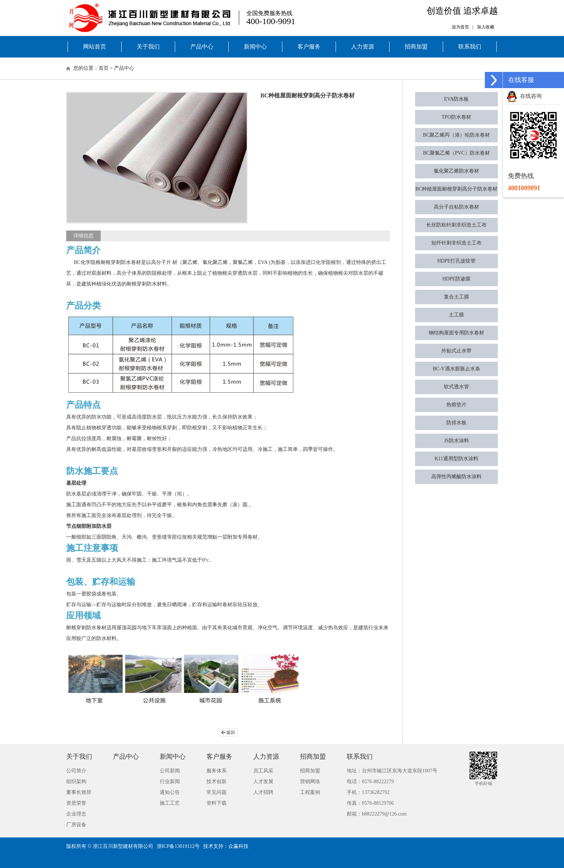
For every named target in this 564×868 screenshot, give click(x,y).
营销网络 (310, 781)
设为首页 (460, 26)
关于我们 (148, 47)
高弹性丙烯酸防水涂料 (456, 476)
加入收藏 (485, 26)
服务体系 (216, 770)
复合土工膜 (456, 297)
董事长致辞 (78, 792)
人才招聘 (263, 792)
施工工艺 (170, 803)
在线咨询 (524, 96)
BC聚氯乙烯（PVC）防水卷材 (456, 153)
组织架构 (76, 781)
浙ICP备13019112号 (178, 846)
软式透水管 (456, 386)
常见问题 (216, 792)
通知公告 (170, 792)
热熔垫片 (456, 404)
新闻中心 (255, 47)
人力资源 (362, 47)
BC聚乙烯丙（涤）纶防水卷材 (456, 135)
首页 (104, 68)
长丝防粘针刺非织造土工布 (456, 225)
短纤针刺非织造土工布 (456, 243)
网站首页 (94, 47)
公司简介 (76, 770)
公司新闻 (170, 770)
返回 (230, 732)
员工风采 (263, 770)
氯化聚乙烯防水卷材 (456, 171)
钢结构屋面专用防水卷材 (456, 332)
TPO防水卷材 (456, 117)
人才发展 (263, 781)
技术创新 (216, 781)
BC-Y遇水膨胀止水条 (456, 368)
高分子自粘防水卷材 (456, 207)
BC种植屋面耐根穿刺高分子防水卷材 (456, 189)
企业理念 (76, 814)
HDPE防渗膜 (456, 279)
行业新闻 (170, 781)
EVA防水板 (456, 99)
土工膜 (456, 314)
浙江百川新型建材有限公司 (123, 846)
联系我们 (469, 47)
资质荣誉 (76, 803)
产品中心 (201, 47)
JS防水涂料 (456, 440)
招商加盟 (416, 47)
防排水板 (456, 422)
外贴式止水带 (456, 350)
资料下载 (216, 803)
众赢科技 (238, 846)
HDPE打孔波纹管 (456, 261)
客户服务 (308, 47)
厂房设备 (76, 824)
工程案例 (310, 792)
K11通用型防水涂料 (456, 458)
